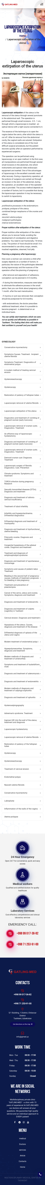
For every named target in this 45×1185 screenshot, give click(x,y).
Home (22, 35)
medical (22, 1138)
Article (22, 1155)
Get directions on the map (22, 1024)
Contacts (22, 1161)
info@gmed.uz (22, 1037)
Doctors (22, 1144)
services (22, 1150)
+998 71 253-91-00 (27, 944)
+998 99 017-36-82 (27, 933)
